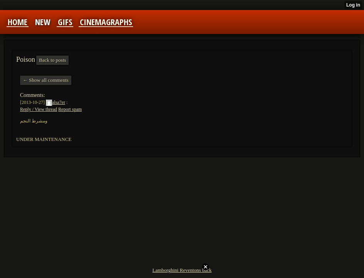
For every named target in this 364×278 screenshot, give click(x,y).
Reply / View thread (38, 109)
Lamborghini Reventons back (182, 270)
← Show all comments (46, 80)
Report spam (70, 109)
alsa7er (55, 102)
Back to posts (52, 60)
